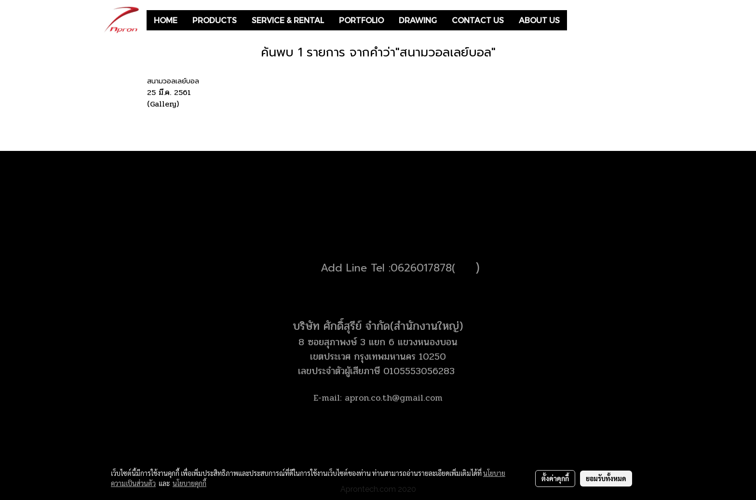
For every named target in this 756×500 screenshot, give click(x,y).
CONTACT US (478, 20)
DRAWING (418, 20)
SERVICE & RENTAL (288, 20)
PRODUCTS (214, 20)
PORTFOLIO (361, 20)
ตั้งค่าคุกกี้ (555, 478)
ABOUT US (539, 20)
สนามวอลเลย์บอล (173, 81)
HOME (165, 20)
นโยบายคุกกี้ (189, 483)
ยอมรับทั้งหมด (606, 478)
